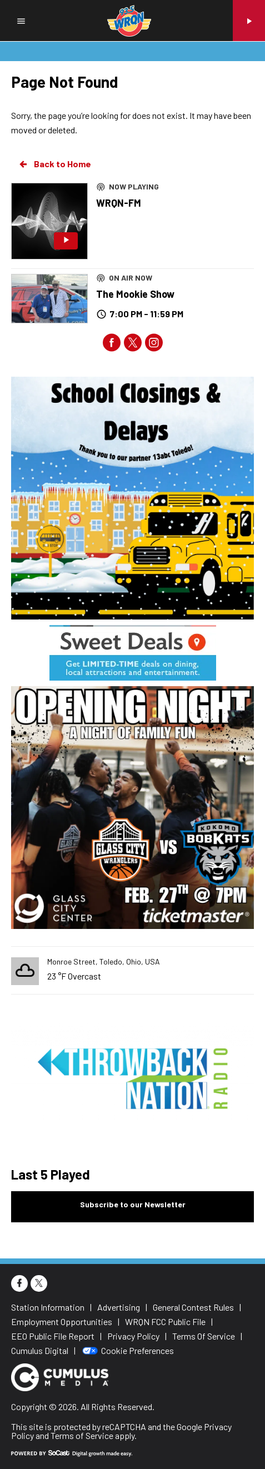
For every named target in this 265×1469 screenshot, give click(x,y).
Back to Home (54, 163)
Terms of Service (82, 1435)
